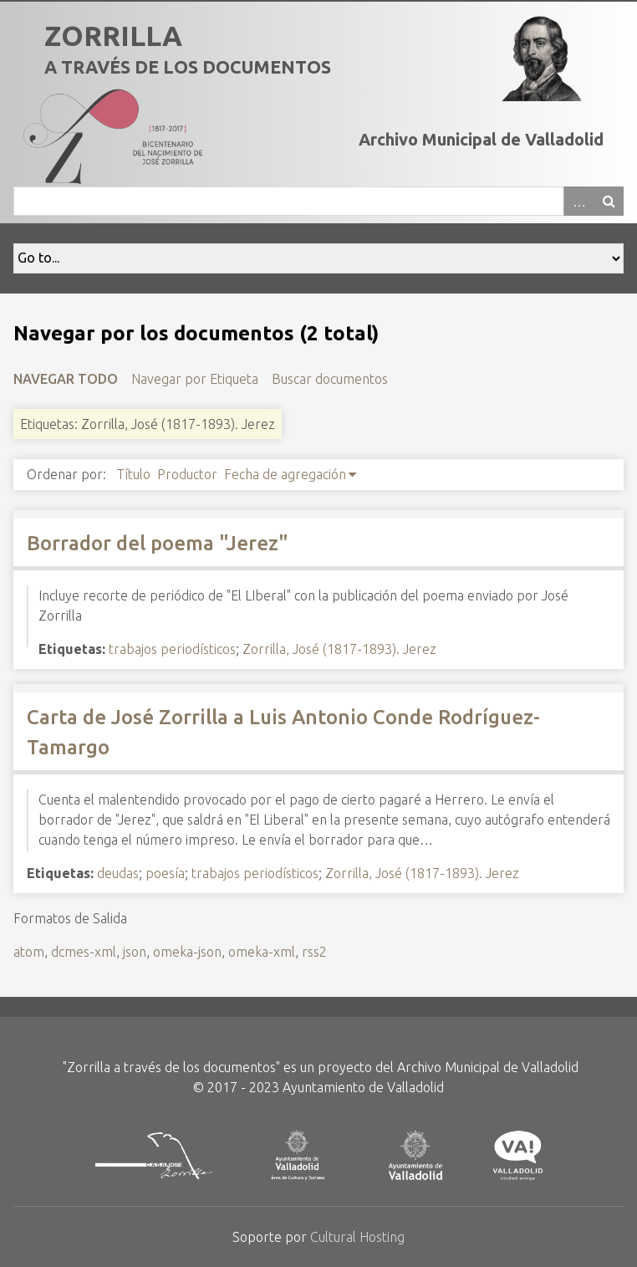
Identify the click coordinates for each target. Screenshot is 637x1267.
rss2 (314, 951)
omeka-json (187, 951)
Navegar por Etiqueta (194, 378)
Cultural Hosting (357, 1236)
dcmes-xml (83, 951)
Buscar (609, 201)
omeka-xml (261, 951)
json (134, 951)
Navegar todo (65, 378)
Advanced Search (578, 201)
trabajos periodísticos (172, 648)
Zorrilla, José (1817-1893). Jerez (339, 648)
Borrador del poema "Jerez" (157, 543)
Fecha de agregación (285, 474)
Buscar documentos (330, 378)
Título (133, 474)
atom (28, 951)
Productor (187, 474)
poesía (165, 873)
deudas (118, 873)
